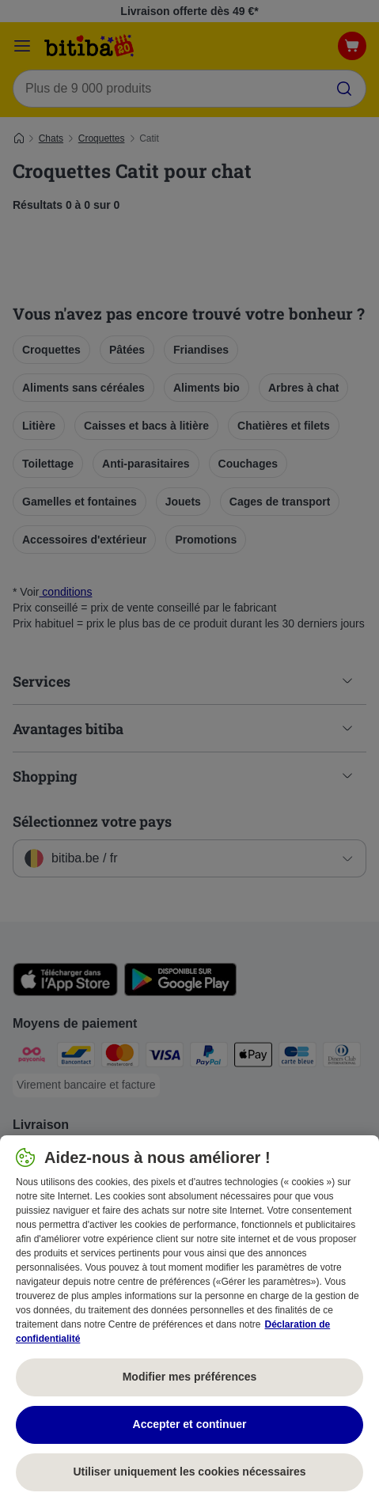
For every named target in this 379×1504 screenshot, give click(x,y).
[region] (189, 1319)
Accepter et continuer (190, 1424)
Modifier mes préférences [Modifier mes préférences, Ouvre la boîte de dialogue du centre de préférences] (190, 1376)
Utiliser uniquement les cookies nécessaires (189, 1471)
